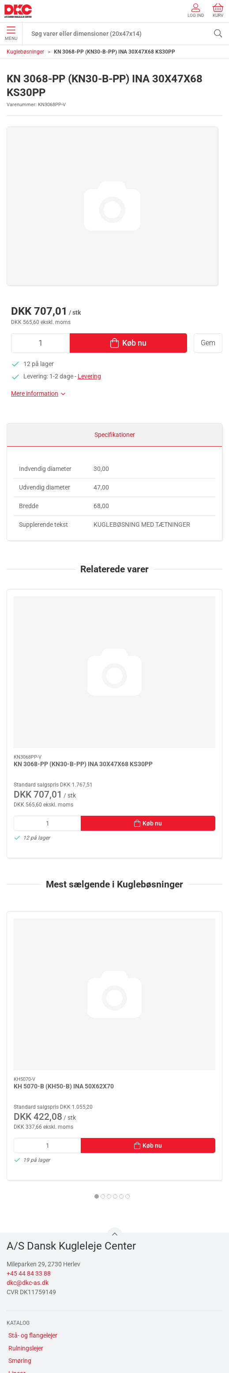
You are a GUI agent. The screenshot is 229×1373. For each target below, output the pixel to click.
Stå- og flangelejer (32, 1172)
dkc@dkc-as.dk (28, 1119)
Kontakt (19, 1299)
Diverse (18, 1248)
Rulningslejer (25, 1185)
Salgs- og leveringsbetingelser (48, 1337)
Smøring (19, 1197)
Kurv (218, 10)
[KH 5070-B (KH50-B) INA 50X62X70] (59, 873)
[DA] (18, 11)
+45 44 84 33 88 (29, 1110)
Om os (17, 1286)
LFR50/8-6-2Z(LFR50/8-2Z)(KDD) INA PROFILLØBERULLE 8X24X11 (167, 931)
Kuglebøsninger (25, 52)
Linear (17, 1210)
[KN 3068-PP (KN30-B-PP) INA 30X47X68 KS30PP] (59, 630)
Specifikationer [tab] (114, 434)
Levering (89, 376)
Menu (11, 34)
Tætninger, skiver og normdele (49, 1235)
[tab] (106, 1033)
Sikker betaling (28, 1324)
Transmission (26, 1222)
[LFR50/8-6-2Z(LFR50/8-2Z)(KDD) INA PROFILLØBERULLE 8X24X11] (170, 873)
